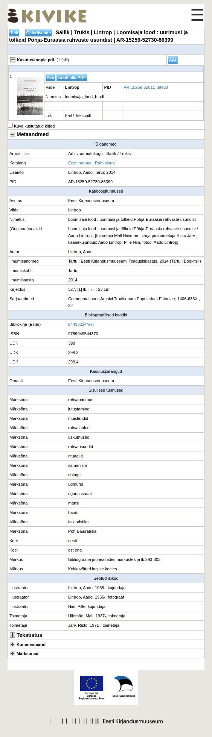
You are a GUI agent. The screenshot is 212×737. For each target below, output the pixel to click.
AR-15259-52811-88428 (146, 87)
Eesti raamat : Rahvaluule (92, 163)
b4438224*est (81, 324)
